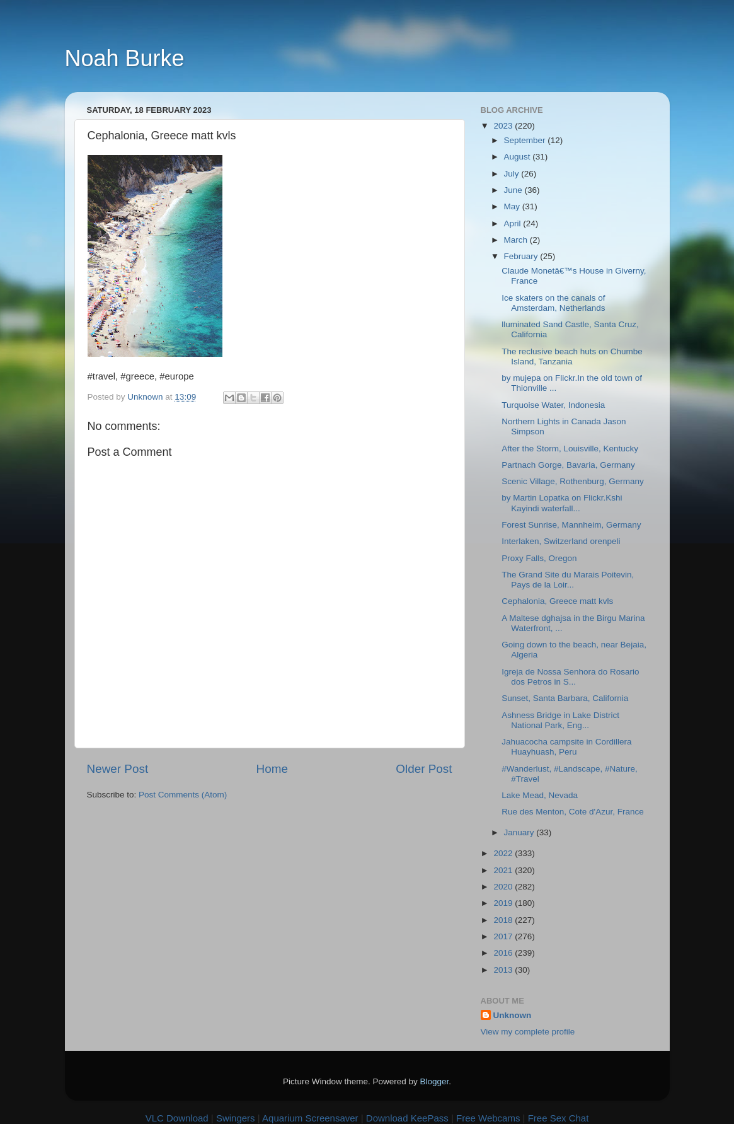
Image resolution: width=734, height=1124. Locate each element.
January (520, 832)
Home (272, 768)
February (522, 256)
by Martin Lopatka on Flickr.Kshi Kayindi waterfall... (562, 503)
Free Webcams (488, 1118)
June (514, 190)
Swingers (235, 1118)
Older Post (424, 768)
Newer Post (118, 768)
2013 (504, 970)
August (518, 156)
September (526, 140)
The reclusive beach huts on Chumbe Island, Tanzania (572, 356)
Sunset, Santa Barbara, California (565, 698)
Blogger (434, 1081)
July (513, 173)
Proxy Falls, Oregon (539, 558)
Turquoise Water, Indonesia (553, 405)
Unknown (512, 1015)
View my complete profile (528, 1031)
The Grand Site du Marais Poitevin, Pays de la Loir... (568, 579)
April (514, 223)
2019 (504, 903)
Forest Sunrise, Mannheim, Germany (571, 525)
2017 (504, 936)
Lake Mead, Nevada (540, 795)
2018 (504, 920)
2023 (504, 125)
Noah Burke (125, 58)
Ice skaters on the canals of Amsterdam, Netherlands (553, 303)
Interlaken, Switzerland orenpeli (561, 541)
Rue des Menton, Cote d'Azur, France (572, 811)
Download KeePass (407, 1118)
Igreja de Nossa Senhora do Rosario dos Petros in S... (570, 677)
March (517, 240)
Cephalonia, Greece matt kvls (557, 601)
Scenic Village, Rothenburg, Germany (573, 481)
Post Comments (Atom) (183, 794)
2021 (504, 870)
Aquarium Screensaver (310, 1118)
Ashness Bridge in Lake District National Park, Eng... (560, 720)
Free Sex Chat (558, 1118)
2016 (504, 953)
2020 (504, 886)
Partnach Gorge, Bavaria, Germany (568, 465)
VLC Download (177, 1118)
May (513, 206)
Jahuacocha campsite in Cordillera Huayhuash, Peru (566, 746)
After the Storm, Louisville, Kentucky (570, 448)
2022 (504, 853)
